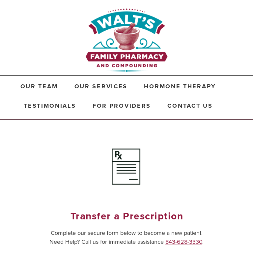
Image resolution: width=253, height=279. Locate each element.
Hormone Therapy (180, 86)
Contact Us (189, 105)
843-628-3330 (183, 241)
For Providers (122, 105)
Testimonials (50, 105)
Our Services (100, 86)
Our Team (39, 86)
